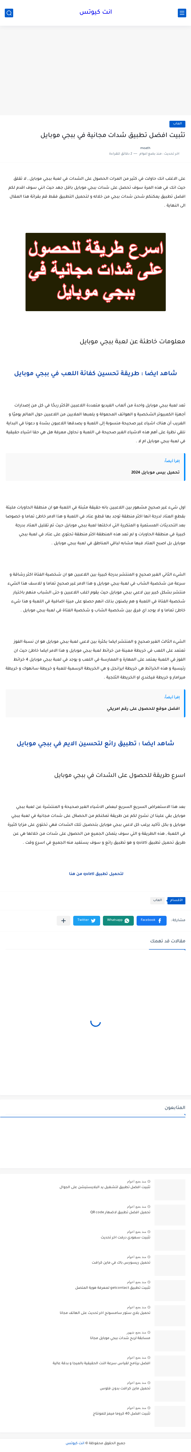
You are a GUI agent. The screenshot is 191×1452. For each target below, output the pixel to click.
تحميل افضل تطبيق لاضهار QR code (120, 1213)
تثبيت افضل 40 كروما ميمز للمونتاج (121, 1414)
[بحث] (9, 13)
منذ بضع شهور (136, 1332)
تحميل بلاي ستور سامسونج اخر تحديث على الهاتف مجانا (105, 1313)
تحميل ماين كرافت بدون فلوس (125, 1389)
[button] (152, 921)
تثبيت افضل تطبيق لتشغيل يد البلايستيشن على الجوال (104, 1187)
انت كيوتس (95, 13)
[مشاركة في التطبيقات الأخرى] (63, 921)
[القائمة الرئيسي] (182, 13)
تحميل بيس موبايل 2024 (155, 473)
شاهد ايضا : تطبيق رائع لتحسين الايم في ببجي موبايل (95, 744)
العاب (177, 124)
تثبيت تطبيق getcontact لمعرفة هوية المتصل (112, 1288)
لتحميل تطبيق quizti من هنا (96, 874)
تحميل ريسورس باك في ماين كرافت (121, 1263)
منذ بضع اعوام (136, 1181)
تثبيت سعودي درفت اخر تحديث (125, 1238)
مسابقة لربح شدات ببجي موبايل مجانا (120, 1338)
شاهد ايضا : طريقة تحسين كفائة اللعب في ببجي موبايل (95, 374)
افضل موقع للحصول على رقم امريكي (143, 709)
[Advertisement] (95, 70)
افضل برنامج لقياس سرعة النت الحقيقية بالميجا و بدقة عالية (101, 1364)
